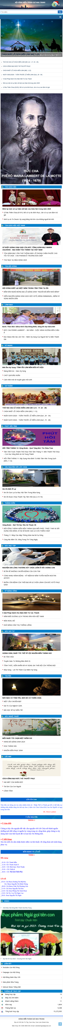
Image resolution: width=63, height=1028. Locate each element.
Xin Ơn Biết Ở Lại (9, 489)
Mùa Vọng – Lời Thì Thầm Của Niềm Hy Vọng (20, 670)
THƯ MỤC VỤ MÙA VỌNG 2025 (15, 260)
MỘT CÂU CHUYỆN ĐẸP (12, 701)
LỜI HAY (8, 756)
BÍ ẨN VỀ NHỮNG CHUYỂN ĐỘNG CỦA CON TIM (22, 571)
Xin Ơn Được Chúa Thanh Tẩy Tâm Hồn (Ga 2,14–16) (23, 497)
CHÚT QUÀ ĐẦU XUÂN (12, 375)
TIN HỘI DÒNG (11, 266)
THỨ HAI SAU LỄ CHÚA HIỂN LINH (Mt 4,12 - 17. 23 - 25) (20, 62)
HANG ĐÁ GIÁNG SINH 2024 (14, 742)
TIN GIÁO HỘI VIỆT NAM (15, 225)
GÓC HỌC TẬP (10, 546)
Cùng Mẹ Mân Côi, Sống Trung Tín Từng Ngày (21, 539)
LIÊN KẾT (8, 964)
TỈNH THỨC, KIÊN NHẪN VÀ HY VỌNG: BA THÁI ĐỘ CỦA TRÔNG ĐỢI (29, 665)
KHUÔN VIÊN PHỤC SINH (13, 750)
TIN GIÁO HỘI (10, 187)
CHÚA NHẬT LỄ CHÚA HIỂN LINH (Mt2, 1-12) (17, 70)
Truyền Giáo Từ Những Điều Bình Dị (17, 661)
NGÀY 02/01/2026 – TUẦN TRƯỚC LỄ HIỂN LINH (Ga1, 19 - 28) (27, 420)
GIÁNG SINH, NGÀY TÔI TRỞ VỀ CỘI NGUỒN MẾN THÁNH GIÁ (27, 653)
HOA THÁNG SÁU (10, 746)
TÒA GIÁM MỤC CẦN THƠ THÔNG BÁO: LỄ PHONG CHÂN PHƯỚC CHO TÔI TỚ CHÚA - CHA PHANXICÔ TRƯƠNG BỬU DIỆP (30, 254)
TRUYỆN (8, 676)
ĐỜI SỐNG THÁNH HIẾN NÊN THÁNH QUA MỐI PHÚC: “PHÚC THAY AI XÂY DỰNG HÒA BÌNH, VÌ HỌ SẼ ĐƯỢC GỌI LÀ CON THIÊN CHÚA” (31, 529)
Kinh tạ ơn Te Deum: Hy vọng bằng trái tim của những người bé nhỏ (29, 219)
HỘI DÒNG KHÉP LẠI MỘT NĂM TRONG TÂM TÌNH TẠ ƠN (25, 288)
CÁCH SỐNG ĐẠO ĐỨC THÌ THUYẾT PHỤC (16, 66)
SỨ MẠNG (8, 345)
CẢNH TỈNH (8, 791)
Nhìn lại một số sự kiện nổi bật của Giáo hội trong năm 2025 (21, 83)
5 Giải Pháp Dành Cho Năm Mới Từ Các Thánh (17, 79)
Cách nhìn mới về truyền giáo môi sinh (18, 380)
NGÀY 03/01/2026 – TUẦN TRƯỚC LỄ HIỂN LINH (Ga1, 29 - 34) (22, 74)
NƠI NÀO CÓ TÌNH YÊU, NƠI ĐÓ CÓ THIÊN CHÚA (21, 698)
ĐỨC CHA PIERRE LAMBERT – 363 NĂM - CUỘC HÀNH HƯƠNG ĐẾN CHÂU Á (31, 331)
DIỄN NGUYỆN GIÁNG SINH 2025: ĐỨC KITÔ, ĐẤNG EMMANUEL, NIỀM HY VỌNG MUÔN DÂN (32, 297)
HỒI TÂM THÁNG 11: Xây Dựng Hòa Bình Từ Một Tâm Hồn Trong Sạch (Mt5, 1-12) (30, 459)
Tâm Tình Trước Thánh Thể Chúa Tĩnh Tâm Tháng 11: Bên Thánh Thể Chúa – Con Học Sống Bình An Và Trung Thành (31, 453)
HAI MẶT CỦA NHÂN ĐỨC (13, 782)
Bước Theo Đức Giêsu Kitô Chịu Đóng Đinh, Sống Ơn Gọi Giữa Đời (28, 327)
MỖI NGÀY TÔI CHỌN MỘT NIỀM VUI (17, 738)
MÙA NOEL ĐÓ (9, 621)
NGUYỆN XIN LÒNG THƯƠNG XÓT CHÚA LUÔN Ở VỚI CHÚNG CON (28, 568)
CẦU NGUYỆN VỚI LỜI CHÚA (16, 467)
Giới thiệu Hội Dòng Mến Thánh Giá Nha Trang (17, 908)
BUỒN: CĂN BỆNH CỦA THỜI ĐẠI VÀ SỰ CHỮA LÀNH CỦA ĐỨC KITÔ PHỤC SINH (32, 583)
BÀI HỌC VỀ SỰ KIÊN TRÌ (13, 710)
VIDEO (6, 901)
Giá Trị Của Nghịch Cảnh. (13, 706)
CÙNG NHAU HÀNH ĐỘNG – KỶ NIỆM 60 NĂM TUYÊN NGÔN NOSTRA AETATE (30, 577)
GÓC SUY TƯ (9, 631)
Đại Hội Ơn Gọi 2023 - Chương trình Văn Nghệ (17, 959)
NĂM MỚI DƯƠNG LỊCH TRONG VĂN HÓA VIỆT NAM (24, 616)
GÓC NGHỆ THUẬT (12, 716)
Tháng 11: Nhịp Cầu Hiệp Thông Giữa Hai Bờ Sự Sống (23, 535)
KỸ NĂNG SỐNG (11, 591)
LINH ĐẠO (9, 305)
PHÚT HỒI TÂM (11, 426)
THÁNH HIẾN (10, 503)
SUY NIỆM (9, 386)
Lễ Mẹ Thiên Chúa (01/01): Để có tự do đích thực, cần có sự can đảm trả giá (26, 87)
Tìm (60, 12)
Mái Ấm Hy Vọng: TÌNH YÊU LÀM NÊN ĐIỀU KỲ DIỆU (23, 367)
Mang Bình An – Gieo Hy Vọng (15, 371)
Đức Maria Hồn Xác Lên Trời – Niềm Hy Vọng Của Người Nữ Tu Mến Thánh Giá (31, 338)
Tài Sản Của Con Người (12, 786)
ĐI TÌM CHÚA (9, 657)
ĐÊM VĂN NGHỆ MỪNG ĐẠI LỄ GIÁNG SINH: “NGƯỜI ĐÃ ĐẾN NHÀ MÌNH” (31, 292)
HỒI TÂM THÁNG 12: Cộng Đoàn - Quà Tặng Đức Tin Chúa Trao (27, 448)
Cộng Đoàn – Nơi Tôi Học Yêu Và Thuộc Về (19, 525)
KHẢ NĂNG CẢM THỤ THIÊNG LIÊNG (18, 625)
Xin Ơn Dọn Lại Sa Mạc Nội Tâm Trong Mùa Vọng (22, 492)
